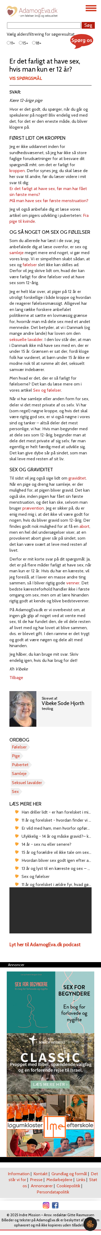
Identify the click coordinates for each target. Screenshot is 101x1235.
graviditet (77, 478)
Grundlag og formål (69, 1173)
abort (84, 526)
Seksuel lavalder (27, 782)
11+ (11, 43)
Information (19, 1173)
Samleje (19, 773)
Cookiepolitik (68, 1185)
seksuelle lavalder (26, 339)
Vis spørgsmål (25, 78)
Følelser (19, 747)
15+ (23, 43)
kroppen (17, 170)
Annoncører (42, 1185)
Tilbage (16, 677)
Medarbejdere (59, 1179)
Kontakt (40, 1173)
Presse (36, 1179)
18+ (36, 43)
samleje (16, 252)
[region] (50, 910)
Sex (15, 791)
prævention (33, 508)
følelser (30, 264)
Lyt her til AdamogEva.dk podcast (45, 945)
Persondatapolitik (53, 1192)
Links (80, 1179)
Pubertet (20, 764)
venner (72, 582)
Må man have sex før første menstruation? (48, 200)
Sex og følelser (47, 390)
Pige (16, 755)
